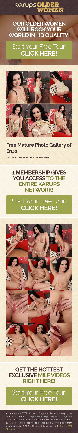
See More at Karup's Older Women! (31, 157)
